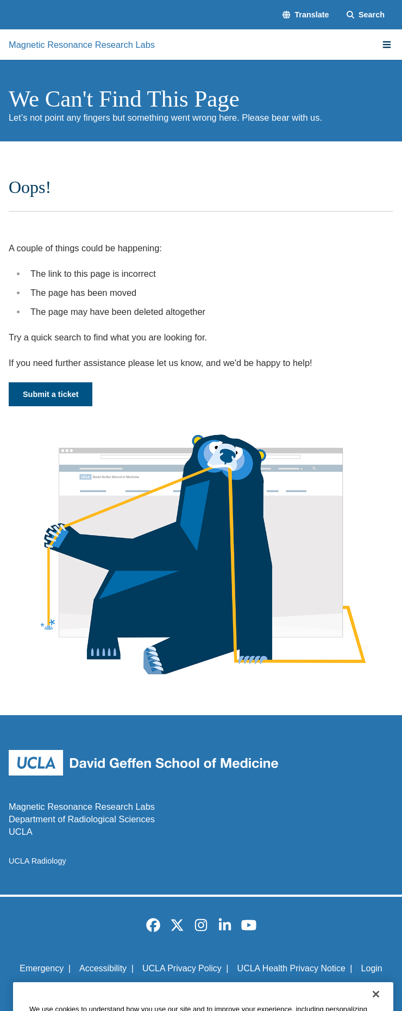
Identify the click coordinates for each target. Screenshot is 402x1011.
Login (371, 968)
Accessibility (103, 968)
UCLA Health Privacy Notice (291, 968)
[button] (306, 15)
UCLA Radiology (37, 861)
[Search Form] (365, 15)
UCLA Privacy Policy (182, 968)
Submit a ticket (50, 394)
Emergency (42, 968)
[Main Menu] (386, 44)
